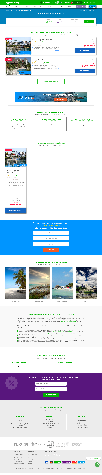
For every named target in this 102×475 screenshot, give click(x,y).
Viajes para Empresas (33, 456)
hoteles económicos (58, 331)
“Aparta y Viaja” (48, 333)
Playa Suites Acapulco (82, 427)
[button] (41, 6)
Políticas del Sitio (40, 468)
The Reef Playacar (82, 425)
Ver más (57, 50)
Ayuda (75, 468)
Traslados (30, 463)
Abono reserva (81, 468)
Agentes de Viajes (68, 468)
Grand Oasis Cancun (51, 420)
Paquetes (30, 461)
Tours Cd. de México (19, 458)
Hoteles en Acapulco (19, 463)
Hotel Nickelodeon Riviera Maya (51, 423)
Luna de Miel (31, 459)
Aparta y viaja (46, 469)
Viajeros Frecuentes (32, 454)
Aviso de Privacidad (50, 468)
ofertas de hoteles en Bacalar (69, 321)
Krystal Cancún (51, 427)
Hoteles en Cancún (18, 454)
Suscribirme (51, 395)
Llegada (49, 19)
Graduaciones (31, 458)
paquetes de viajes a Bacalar (31, 322)
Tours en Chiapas (18, 461)
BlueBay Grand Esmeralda (82, 422)
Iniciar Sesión (78, 2)
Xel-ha (20, 422)
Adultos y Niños (74, 19)
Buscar (89, 22)
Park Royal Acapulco (82, 424)
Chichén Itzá (20, 425)
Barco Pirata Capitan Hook (20, 427)
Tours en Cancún (18, 459)
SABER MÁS (51, 249)
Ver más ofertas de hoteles (51, 81)
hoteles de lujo (72, 331)
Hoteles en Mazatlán (19, 456)
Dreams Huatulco (82, 420)
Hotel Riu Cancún (50, 425)
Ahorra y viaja (54, 469)
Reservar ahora (85, 50)
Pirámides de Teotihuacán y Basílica (20, 424)
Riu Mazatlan (51, 421)
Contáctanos (32, 468)
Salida (60, 19)
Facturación (59, 468)
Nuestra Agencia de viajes (21, 468)
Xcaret (20, 420)
